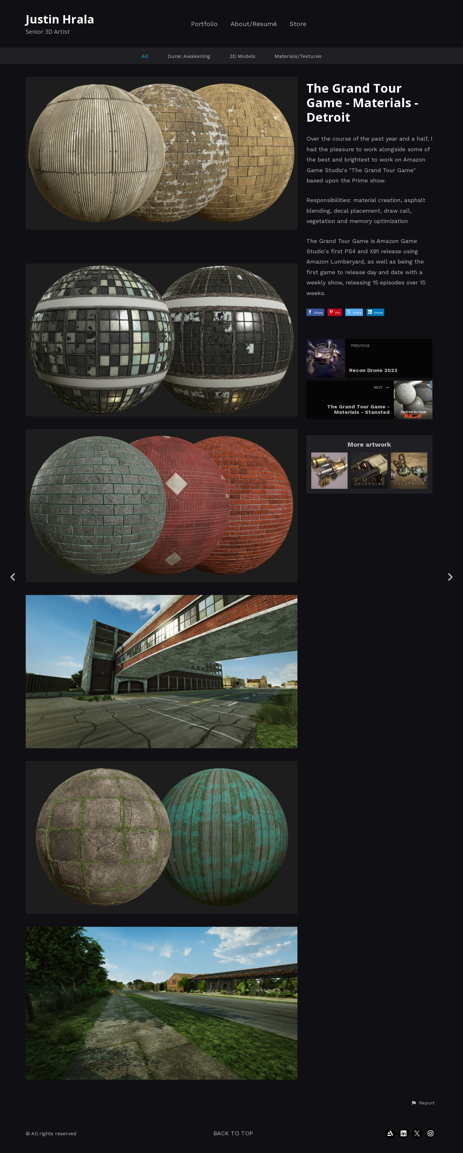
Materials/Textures (298, 56)
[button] (422, 1103)
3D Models (242, 56)
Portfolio (204, 24)
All (144, 56)
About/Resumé (254, 24)
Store (298, 24)
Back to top (233, 1133)
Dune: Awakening (189, 56)
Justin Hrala (60, 19)
